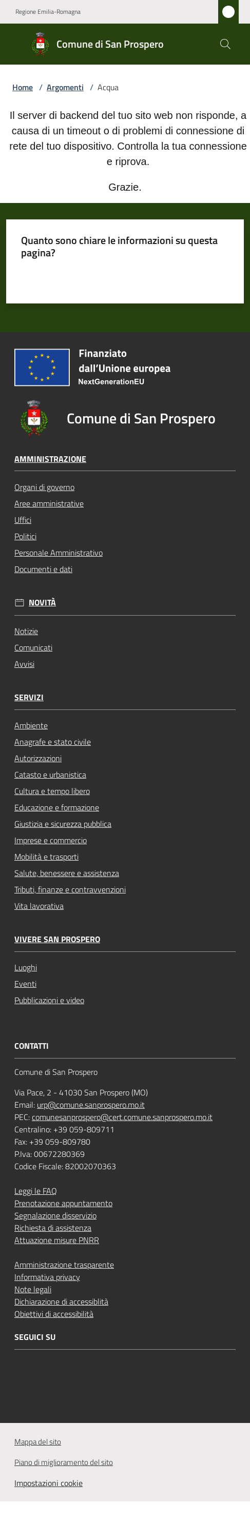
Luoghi (25, 967)
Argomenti (65, 87)
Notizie (26, 631)
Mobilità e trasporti (46, 856)
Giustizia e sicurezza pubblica (62, 824)
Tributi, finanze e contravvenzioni (70, 889)
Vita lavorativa (39, 906)
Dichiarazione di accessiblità (61, 1301)
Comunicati (33, 647)
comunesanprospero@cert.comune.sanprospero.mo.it (122, 1117)
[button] (225, 44)
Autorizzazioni (38, 758)
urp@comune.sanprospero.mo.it (91, 1104)
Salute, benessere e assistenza (66, 873)
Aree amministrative (49, 503)
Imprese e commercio (50, 840)
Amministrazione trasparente (64, 1264)
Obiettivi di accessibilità (53, 1314)
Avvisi (24, 664)
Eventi (25, 984)
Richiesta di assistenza (52, 1228)
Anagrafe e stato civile (52, 742)
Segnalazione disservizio (55, 1215)
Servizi (29, 697)
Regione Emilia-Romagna (48, 11)
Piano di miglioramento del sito (63, 1462)
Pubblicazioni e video (49, 1000)
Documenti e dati (43, 569)
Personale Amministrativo (58, 552)
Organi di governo (44, 487)
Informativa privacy (47, 1277)
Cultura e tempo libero (52, 791)
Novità (42, 602)
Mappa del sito (37, 1442)
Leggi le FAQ (35, 1191)
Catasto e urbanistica (50, 774)
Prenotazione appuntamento (63, 1203)
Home (22, 87)
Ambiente (31, 725)
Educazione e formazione (56, 807)
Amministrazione (50, 459)
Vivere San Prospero (57, 939)
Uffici (22, 520)
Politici (25, 536)
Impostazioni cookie (48, 1483)
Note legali (32, 1289)
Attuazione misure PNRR (56, 1240)
